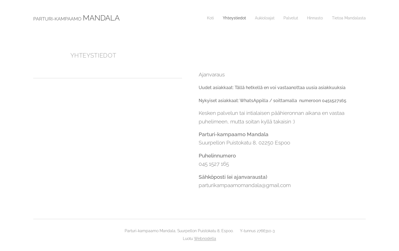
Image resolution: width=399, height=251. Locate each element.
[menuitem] (201, 18)
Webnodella (205, 238)
